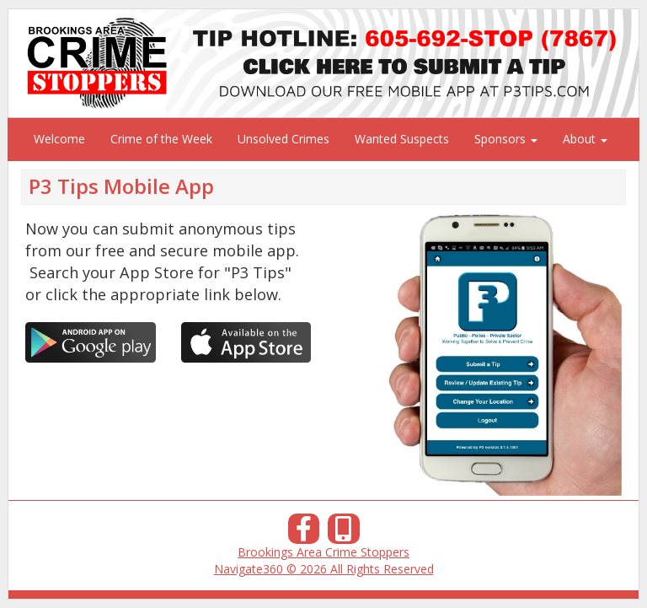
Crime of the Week (161, 139)
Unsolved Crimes (283, 139)
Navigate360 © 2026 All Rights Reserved (324, 569)
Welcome (59, 139)
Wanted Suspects (402, 139)
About (585, 139)
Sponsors (505, 139)
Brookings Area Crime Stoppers (323, 552)
